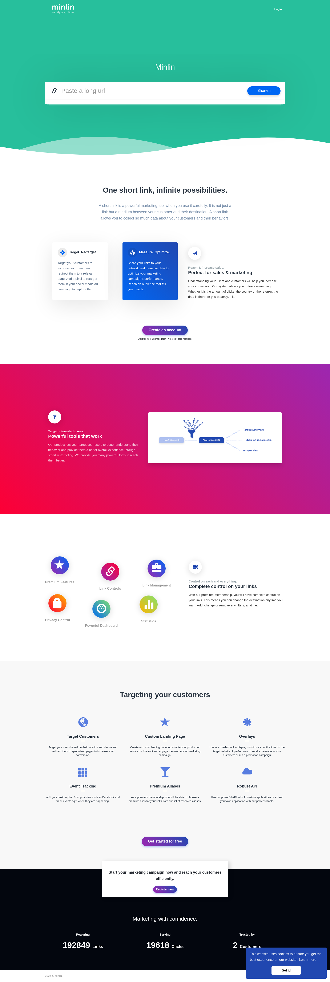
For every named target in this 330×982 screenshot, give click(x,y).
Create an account (165, 330)
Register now (165, 889)
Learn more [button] (307, 959)
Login (278, 9)
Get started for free (165, 841)
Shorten (263, 90)
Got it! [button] (286, 970)
